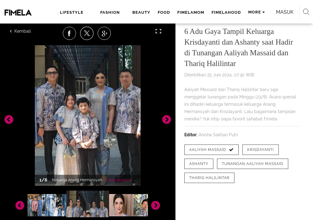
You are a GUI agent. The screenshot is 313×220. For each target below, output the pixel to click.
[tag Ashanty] (199, 164)
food (164, 12)
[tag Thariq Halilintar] (209, 178)
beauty (141, 12)
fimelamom (190, 12)
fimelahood (226, 12)
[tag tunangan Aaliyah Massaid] (252, 164)
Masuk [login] (284, 12)
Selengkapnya (119, 180)
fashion (110, 12)
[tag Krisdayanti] (260, 150)
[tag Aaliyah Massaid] (211, 150)
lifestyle (71, 12)
